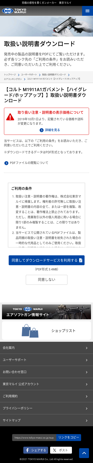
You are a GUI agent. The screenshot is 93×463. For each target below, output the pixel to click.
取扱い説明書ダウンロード (54, 75)
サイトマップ (12, 420)
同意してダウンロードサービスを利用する (45, 260)
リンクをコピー (68, 437)
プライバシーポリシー (17, 408)
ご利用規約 (10, 396)
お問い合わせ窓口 (15, 372)
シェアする (38, 450)
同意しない (46, 280)
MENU (87, 11)
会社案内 (9, 348)
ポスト (63, 450)
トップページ (10, 75)
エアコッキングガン (13, 79)
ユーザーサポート (29, 75)
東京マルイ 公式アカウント (21, 384)
